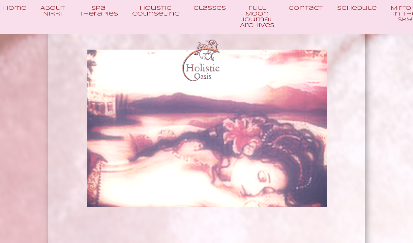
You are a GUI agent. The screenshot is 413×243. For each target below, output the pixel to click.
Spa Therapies (98, 11)
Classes (210, 8)
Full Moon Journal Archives (257, 16)
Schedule (357, 8)
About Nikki (52, 11)
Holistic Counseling (155, 11)
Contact (306, 8)
